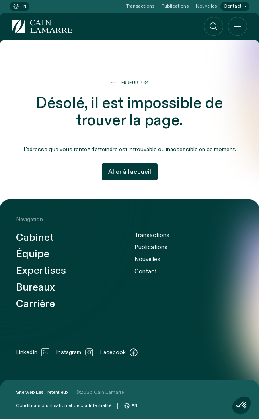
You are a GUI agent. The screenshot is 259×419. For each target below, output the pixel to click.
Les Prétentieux (52, 392)
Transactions (140, 6)
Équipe (32, 254)
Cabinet (35, 237)
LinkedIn (33, 352)
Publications (175, 6)
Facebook (119, 352)
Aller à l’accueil (129, 172)
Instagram (75, 352)
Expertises (41, 270)
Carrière (35, 304)
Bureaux (35, 287)
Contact (232, 6)
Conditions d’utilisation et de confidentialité (63, 405)
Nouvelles (206, 6)
